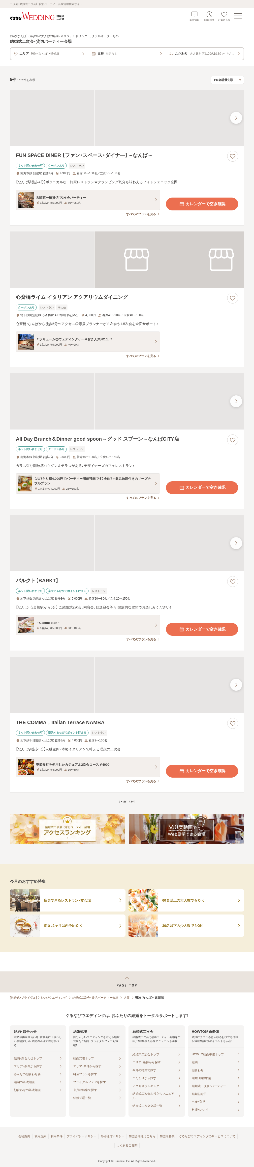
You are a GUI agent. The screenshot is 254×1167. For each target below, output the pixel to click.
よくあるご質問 (127, 1145)
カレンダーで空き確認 (202, 204)
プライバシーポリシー (81, 1136)
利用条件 (57, 1136)
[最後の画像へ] (236, 118)
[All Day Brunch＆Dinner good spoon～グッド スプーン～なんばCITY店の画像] (127, 401)
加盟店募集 (167, 1136)
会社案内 (24, 1136)
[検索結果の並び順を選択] (227, 80)
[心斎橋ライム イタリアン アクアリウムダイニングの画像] (127, 259)
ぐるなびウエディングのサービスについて (207, 1136)
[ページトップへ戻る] (127, 981)
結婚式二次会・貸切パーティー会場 (95, 997)
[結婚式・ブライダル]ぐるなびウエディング (38, 997)
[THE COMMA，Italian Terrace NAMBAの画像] (127, 685)
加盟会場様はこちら (142, 1136)
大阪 (127, 997)
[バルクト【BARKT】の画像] (127, 543)
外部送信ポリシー (113, 1136)
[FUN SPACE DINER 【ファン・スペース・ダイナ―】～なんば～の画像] (127, 118)
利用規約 (40, 1136)
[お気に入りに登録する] (232, 156)
